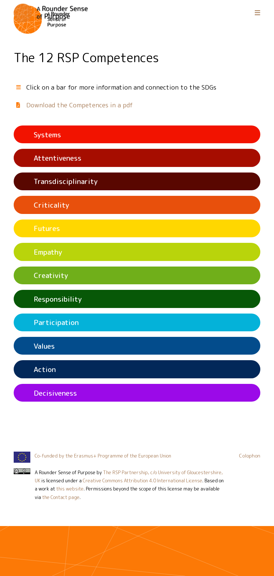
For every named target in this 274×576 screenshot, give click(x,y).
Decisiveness (55, 393)
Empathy (48, 252)
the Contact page (61, 497)
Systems (47, 135)
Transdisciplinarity (66, 181)
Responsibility (58, 299)
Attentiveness (57, 158)
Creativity (51, 275)
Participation (56, 322)
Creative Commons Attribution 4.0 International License (142, 480)
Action (45, 369)
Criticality (51, 205)
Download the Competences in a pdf (79, 105)
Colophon (249, 455)
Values (44, 346)
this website (70, 488)
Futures (47, 228)
